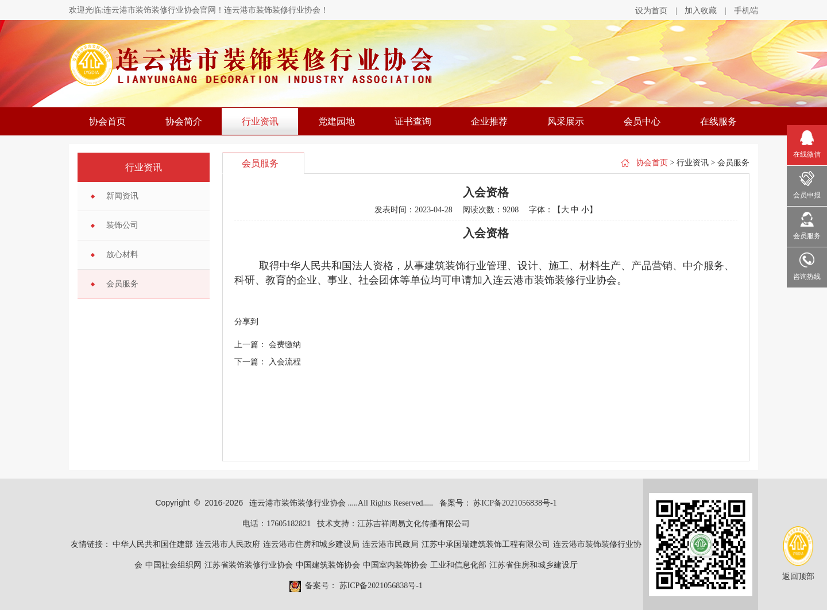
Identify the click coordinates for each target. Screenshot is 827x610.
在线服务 (718, 121)
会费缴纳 (285, 344)
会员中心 (642, 121)
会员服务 (122, 283)
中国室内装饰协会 (395, 565)
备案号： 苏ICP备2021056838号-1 (498, 503)
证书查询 (413, 121)
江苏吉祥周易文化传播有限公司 (413, 523)
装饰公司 (122, 225)
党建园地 (336, 121)
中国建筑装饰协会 (328, 565)
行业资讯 (260, 121)
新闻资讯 (122, 196)
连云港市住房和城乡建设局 (311, 544)
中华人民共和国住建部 (153, 544)
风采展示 (565, 121)
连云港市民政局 (390, 544)
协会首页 (107, 121)
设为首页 (651, 10)
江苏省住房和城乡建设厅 (533, 565)
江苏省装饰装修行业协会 (248, 565)
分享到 (246, 321)
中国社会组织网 (173, 565)
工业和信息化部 (458, 565)
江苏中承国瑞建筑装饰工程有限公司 (486, 544)
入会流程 (285, 362)
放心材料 (122, 254)
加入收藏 (701, 10)
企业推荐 (489, 121)
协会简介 (183, 121)
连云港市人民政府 (228, 544)
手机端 (746, 10)
